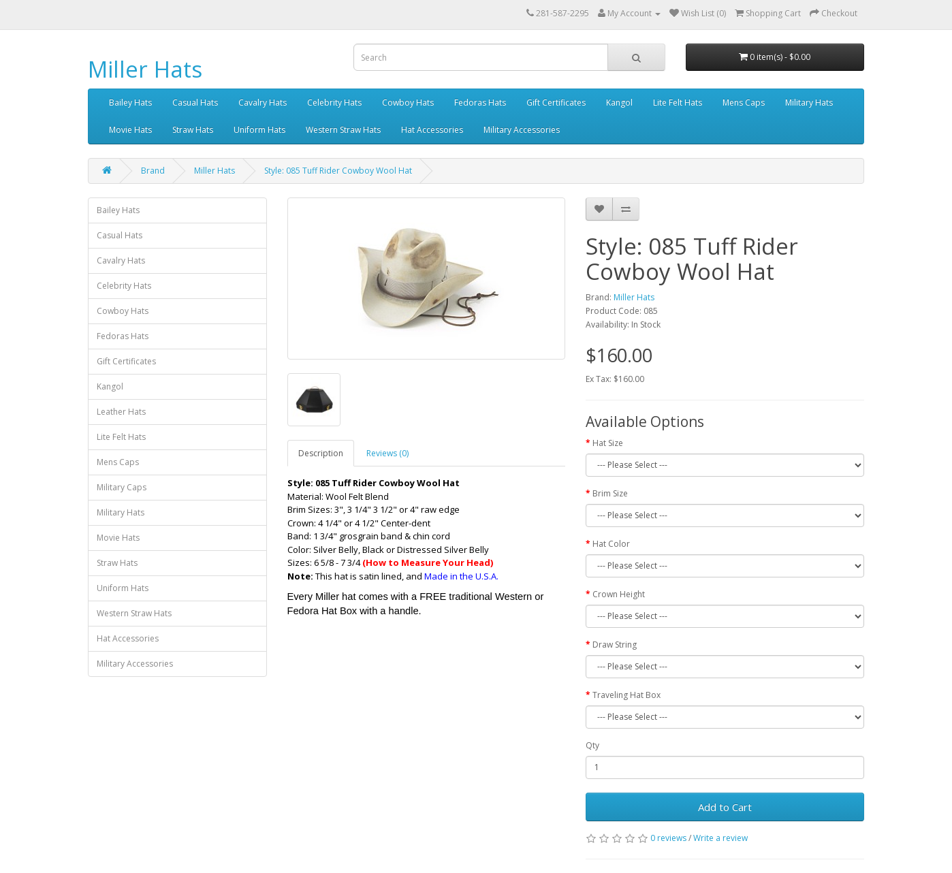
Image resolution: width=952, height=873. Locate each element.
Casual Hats (195, 102)
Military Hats (809, 102)
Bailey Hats (130, 102)
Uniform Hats (259, 130)
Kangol (619, 102)
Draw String (614, 644)
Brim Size (610, 493)
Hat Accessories (432, 130)
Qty (592, 745)
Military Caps (121, 487)
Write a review (720, 838)
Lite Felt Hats (677, 102)
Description (320, 453)
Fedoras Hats (480, 102)
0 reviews (668, 838)
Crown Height (618, 594)
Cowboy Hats (408, 102)
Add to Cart (725, 807)
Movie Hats (130, 130)
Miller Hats (145, 69)
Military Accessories (521, 130)
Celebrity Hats (334, 102)
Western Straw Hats (343, 130)
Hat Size (607, 443)
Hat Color (611, 544)
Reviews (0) (387, 453)
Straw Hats (192, 130)
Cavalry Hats (262, 102)
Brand (153, 170)
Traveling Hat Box (626, 695)
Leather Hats (121, 411)
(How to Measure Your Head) (427, 562)
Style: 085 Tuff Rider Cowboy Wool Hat (338, 170)
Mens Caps (744, 102)
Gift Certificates (556, 102)
